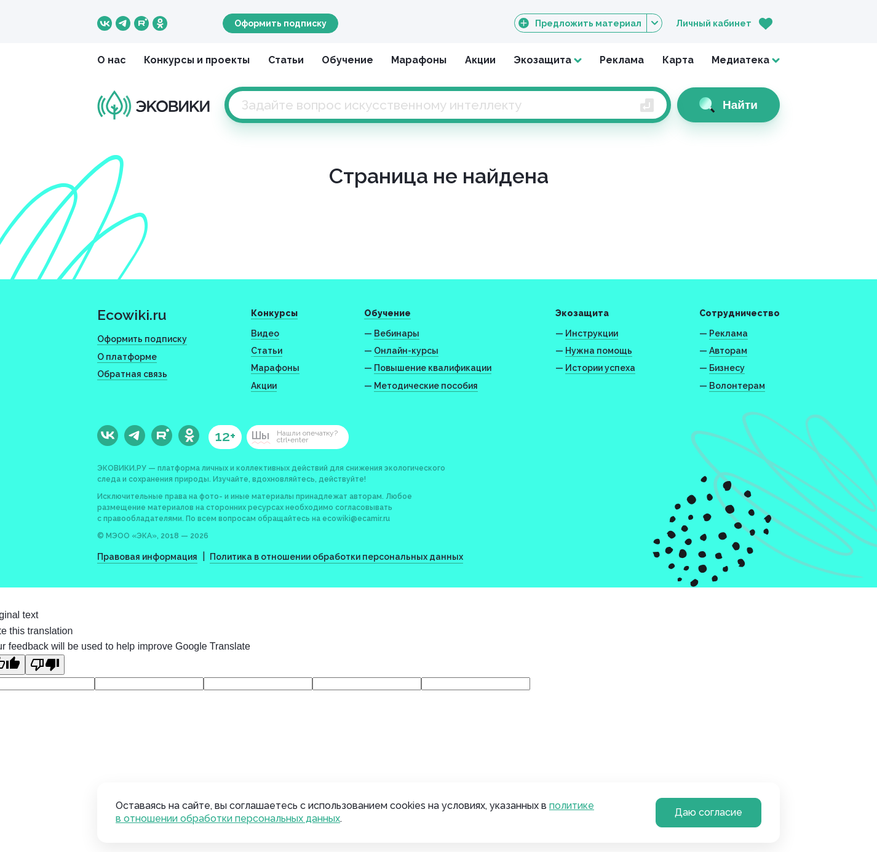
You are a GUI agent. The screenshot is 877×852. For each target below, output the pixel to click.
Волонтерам (737, 386)
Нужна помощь (598, 351)
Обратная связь (132, 374)
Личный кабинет (714, 23)
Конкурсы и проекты (197, 60)
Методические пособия (426, 386)
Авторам (728, 351)
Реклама (622, 60)
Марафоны (418, 60)
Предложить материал (588, 23)
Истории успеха (600, 368)
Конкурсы (274, 313)
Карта (678, 60)
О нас (111, 60)
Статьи (286, 60)
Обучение (347, 60)
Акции (480, 60)
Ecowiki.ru (132, 314)
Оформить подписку (280, 23)
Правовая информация (147, 557)
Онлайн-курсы (406, 351)
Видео (265, 333)
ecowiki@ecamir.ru (356, 518)
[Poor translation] (45, 665)
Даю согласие (708, 812)
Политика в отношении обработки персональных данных (336, 557)
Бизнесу (727, 368)
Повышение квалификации (432, 368)
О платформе (127, 357)
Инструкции (591, 333)
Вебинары (396, 333)
